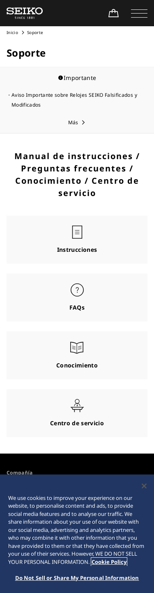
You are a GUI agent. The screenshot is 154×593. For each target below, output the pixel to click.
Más (73, 122)
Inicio (12, 32)
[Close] (144, 488)
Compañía (20, 472)
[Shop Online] (113, 13)
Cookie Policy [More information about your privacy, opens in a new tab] (109, 563)
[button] (139, 13)
